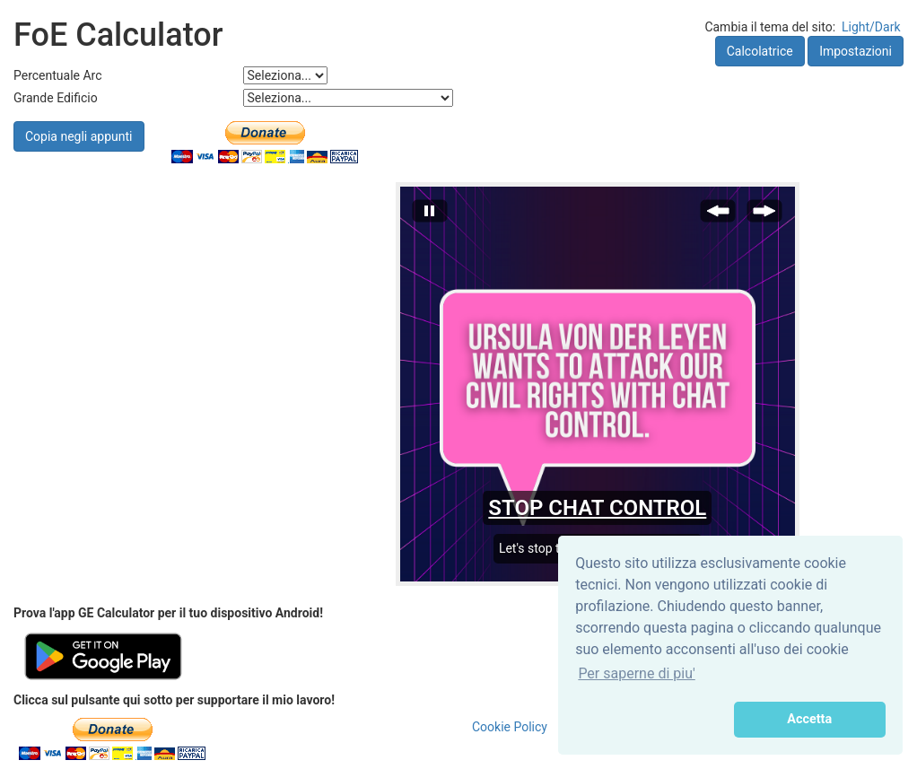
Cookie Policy (509, 727)
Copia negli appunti (79, 136)
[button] (651, 719)
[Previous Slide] (718, 215)
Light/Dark (871, 27)
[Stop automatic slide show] (430, 215)
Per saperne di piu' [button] (636, 673)
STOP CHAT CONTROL (597, 507)
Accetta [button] (809, 719)
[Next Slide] (764, 215)
